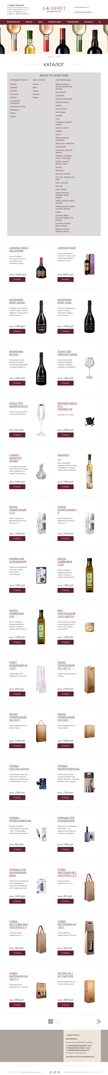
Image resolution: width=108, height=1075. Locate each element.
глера (58, 119)
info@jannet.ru (71, 1039)
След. (99, 1021)
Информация (73, 22)
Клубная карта (55, 22)
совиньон (59, 131)
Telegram (55, 1072)
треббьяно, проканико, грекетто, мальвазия (64, 157)
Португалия (14, 94)
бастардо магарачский (64, 99)
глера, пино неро (62, 182)
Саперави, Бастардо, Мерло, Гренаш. (63, 224)
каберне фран (61, 147)
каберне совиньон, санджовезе (62, 139)
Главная (50, 56)
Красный (36, 94)
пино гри (59, 167)
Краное (35, 97)
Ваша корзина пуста (80, 7)
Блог (40, 22)
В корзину (17, 279)
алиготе (58, 134)
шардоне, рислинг (62, 128)
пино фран (59, 170)
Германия (13, 87)
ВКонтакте (51, 1072)
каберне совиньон (62, 102)
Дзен (58, 1072)
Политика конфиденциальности (31, 1072)
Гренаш (58, 212)
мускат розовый (61, 109)
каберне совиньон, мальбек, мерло (62, 163)
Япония (13, 113)
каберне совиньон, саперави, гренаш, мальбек (62, 195)
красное (36, 84)
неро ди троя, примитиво (65, 143)
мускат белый (61, 92)
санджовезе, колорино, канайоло (64, 123)
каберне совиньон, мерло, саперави (65, 202)
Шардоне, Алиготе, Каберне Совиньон (62, 230)
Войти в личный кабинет (82, 12)
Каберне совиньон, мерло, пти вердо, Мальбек (65, 207)
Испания (13, 84)
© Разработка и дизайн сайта (73, 1072)
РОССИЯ (13, 91)
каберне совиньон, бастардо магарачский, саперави (64, 86)
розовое (36, 91)
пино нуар (59, 186)
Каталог (29, 22)
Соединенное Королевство (15, 102)
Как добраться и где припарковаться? (80, 1056)
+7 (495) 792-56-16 (15, 5)
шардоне (59, 105)
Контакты (89, 22)
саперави (59, 115)
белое (35, 87)
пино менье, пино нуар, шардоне (64, 151)
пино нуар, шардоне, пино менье (65, 178)
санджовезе (60, 95)
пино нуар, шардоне (63, 173)
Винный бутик (13, 22)
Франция (13, 97)
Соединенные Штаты (18, 106)
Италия (13, 116)
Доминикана (14, 110)
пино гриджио (61, 112)
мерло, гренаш (61, 189)
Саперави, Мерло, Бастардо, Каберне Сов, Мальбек (64, 217)
